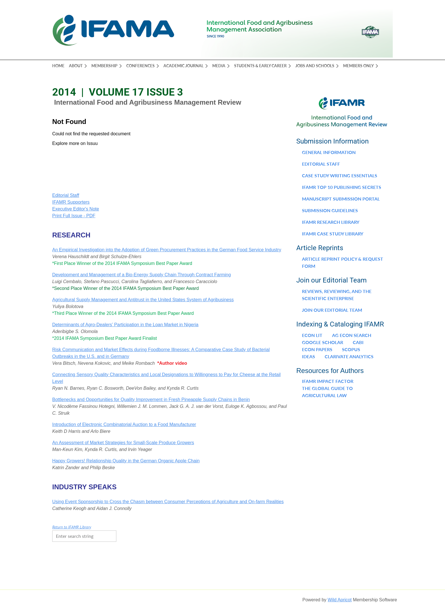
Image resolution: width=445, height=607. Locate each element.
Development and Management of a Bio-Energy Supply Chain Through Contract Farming (141, 274)
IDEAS (308, 356)
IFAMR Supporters (71, 202)
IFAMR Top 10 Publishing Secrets (341, 187)
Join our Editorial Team (332, 310)
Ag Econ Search (351, 335)
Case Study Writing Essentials (339, 175)
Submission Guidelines (330, 210)
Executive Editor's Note (75, 208)
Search (122, 535)
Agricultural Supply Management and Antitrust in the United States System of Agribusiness (143, 299)
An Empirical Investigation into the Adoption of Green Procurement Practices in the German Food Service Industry (166, 249)
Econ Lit (312, 335)
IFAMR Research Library (330, 222)
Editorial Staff (65, 195)
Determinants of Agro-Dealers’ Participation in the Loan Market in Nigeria (125, 324)
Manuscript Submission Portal (341, 198)
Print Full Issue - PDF (73, 215)
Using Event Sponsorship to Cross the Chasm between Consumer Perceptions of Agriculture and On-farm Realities (168, 501)
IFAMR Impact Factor (327, 381)
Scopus (351, 349)
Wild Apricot (339, 599)
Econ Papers (317, 349)
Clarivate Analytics (349, 356)
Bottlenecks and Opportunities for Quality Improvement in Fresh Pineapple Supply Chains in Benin (151, 399)
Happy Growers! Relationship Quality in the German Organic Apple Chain (126, 460)
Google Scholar (322, 342)
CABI (358, 342)
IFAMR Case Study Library (332, 233)
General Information (329, 152)
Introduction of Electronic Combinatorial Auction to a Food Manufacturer (124, 424)
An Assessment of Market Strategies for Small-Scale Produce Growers (123, 442)
